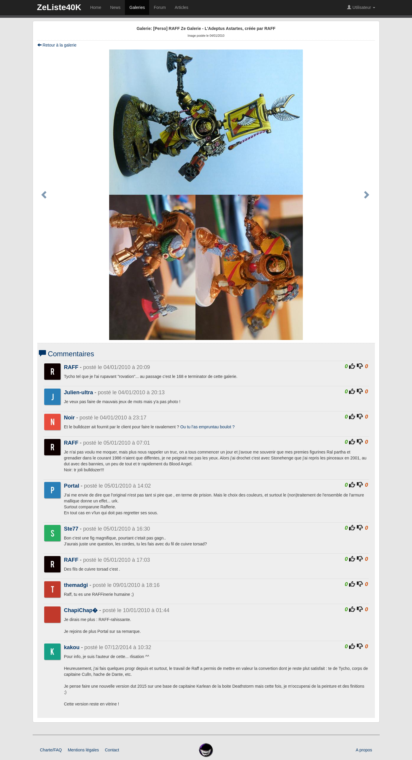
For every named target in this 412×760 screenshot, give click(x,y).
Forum (160, 7)
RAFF (71, 367)
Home (95, 7)
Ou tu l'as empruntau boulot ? (207, 426)
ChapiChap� (81, 610)
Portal (71, 486)
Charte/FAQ (51, 750)
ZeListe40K (59, 7)
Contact (112, 750)
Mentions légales (83, 750)
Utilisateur (361, 7)
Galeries (137, 7)
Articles (181, 7)
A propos (364, 750)
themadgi (76, 585)
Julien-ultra (78, 392)
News (115, 7)
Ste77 (71, 529)
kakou (72, 647)
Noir (69, 418)
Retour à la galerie (57, 45)
